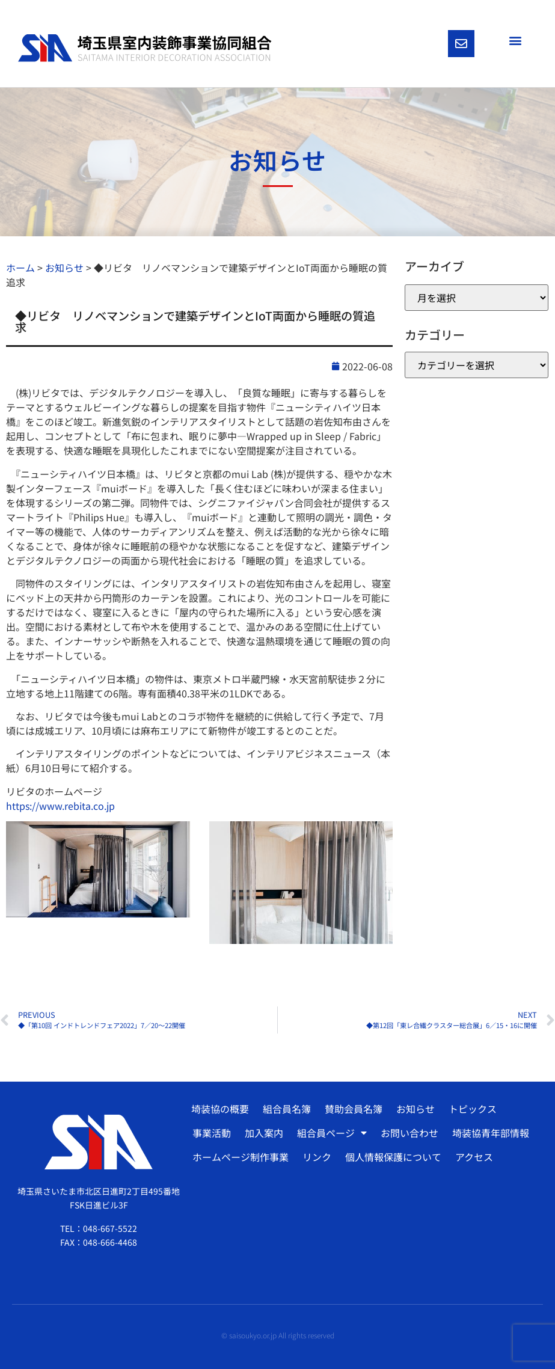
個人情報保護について (393, 1157)
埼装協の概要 (220, 1108)
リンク (316, 1157)
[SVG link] (145, 48)
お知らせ (415, 1108)
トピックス (473, 1108)
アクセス (474, 1157)
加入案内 (264, 1133)
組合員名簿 (287, 1108)
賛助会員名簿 (353, 1108)
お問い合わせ (409, 1133)
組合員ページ (332, 1133)
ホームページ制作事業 (240, 1157)
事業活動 (211, 1133)
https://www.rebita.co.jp (60, 805)
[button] (515, 40)
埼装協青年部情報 (490, 1133)
